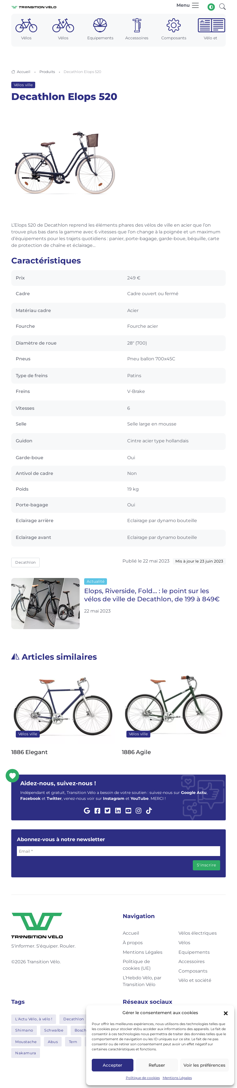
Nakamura (25, 1053)
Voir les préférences (204, 1065)
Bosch (81, 1030)
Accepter (112, 1065)
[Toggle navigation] (188, 7)
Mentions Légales (177, 1078)
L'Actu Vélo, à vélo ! (33, 1019)
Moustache (26, 1041)
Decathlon (25, 562)
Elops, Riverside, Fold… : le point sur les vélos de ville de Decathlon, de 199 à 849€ (152, 595)
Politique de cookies (143, 1078)
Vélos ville (23, 85)
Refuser (157, 1065)
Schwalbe (53, 1030)
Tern (73, 1041)
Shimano (24, 1030)
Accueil (23, 71)
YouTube (140, 798)
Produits (47, 71)
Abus (53, 1041)
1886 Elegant (29, 751)
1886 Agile (136, 751)
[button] (226, 1013)
